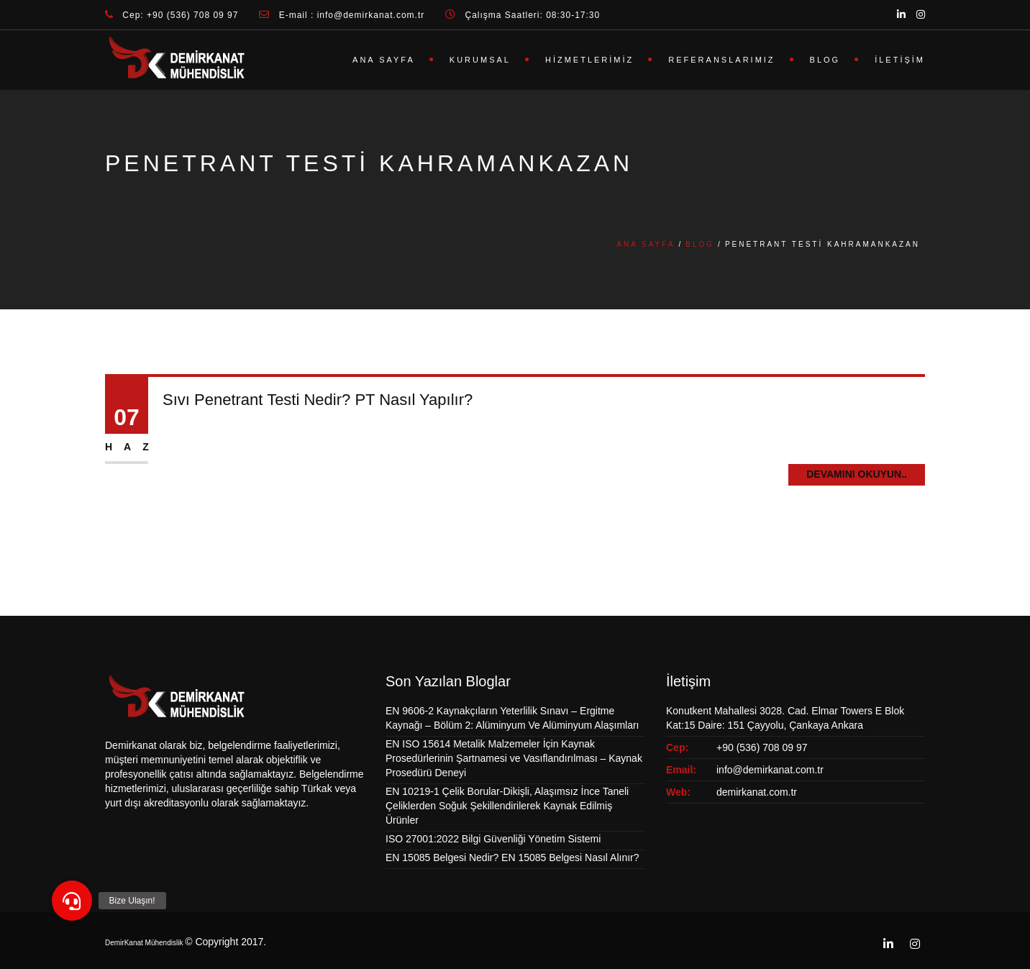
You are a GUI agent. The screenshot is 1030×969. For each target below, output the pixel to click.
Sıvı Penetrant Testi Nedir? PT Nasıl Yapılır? (318, 400)
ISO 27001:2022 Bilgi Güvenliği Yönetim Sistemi (493, 839)
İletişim (900, 59)
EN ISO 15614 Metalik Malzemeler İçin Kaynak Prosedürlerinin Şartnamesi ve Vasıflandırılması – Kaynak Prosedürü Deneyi (514, 758)
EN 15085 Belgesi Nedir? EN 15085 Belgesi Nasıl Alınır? (512, 857)
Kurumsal (480, 59)
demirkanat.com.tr (756, 792)
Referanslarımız (721, 59)
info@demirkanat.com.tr (770, 769)
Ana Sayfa (383, 59)
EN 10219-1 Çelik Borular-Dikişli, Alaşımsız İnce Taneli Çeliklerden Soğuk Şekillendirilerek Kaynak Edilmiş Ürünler (507, 806)
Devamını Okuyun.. (856, 474)
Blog (825, 59)
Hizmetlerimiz (589, 59)
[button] (72, 901)
